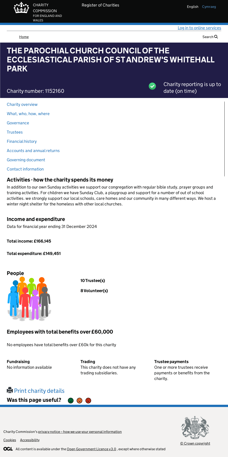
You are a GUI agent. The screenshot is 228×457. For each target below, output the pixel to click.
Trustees (15, 132)
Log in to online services (199, 27)
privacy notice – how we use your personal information (80, 432)
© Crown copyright (195, 443)
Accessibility (29, 440)
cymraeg (209, 7)
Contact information (25, 169)
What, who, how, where (28, 113)
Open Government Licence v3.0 (91, 449)
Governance (18, 122)
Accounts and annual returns (33, 150)
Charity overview (22, 104)
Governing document (26, 159)
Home (24, 37)
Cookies (9, 440)
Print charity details (35, 390)
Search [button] (210, 37)
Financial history (22, 141)
